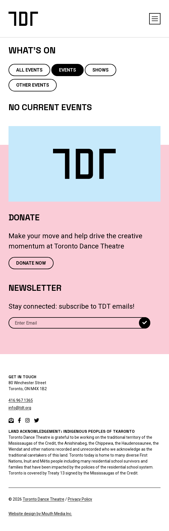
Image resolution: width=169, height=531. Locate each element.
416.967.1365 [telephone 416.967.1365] (21, 400)
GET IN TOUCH (22, 376)
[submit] (144, 323)
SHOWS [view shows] (100, 70)
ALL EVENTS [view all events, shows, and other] (29, 70)
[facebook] (19, 420)
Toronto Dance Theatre (43, 499)
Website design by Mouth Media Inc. (40, 513)
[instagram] (27, 420)
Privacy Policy (80, 499)
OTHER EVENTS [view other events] (32, 85)
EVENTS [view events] (67, 70)
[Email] (79, 323)
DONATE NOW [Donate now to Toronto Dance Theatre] (31, 263)
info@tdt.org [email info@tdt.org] (20, 407)
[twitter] (36, 420)
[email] (11, 420)
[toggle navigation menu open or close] (154, 18)
